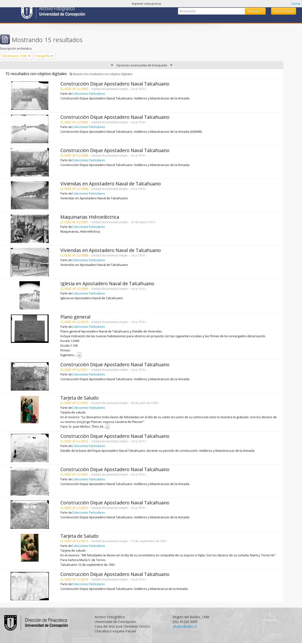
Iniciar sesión (283, 11)
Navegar (254, 11)
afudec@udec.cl (185, 626)
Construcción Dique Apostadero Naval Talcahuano (114, 84)
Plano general (75, 317)
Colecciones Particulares (88, 93)
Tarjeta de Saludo (79, 398)
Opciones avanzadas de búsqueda (142, 65)
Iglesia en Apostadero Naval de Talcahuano (107, 283)
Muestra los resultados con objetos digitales (101, 74)
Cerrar (296, 3)
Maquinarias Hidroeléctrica (89, 217)
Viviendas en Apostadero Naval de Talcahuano (110, 183)
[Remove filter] (29, 55)
